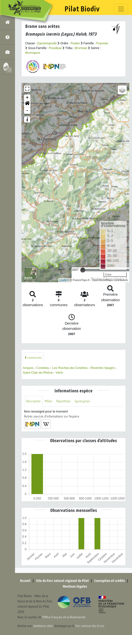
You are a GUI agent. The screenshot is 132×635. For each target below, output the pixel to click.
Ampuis (28, 368)
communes (33, 357)
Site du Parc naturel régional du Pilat (62, 580)
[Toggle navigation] (121, 9)
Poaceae (102, 43)
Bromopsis (32, 53)
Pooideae (55, 48)
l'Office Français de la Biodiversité (63, 617)
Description (33, 401)
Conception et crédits (109, 580)
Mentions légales (75, 586)
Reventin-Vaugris (102, 368)
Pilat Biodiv (82, 8)
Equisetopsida (47, 43)
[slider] (82, 270)
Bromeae (81, 48)
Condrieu (42, 368)
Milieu (48, 401)
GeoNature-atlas (43, 626)
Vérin (59, 372)
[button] (27, 104)
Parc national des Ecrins (89, 626)
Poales (75, 43)
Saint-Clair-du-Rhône (38, 372)
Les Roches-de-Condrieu (70, 368)
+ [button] (27, 98)
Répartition (63, 401)
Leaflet (64, 280)
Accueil (25, 580)
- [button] (27, 111)
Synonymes (82, 401)
